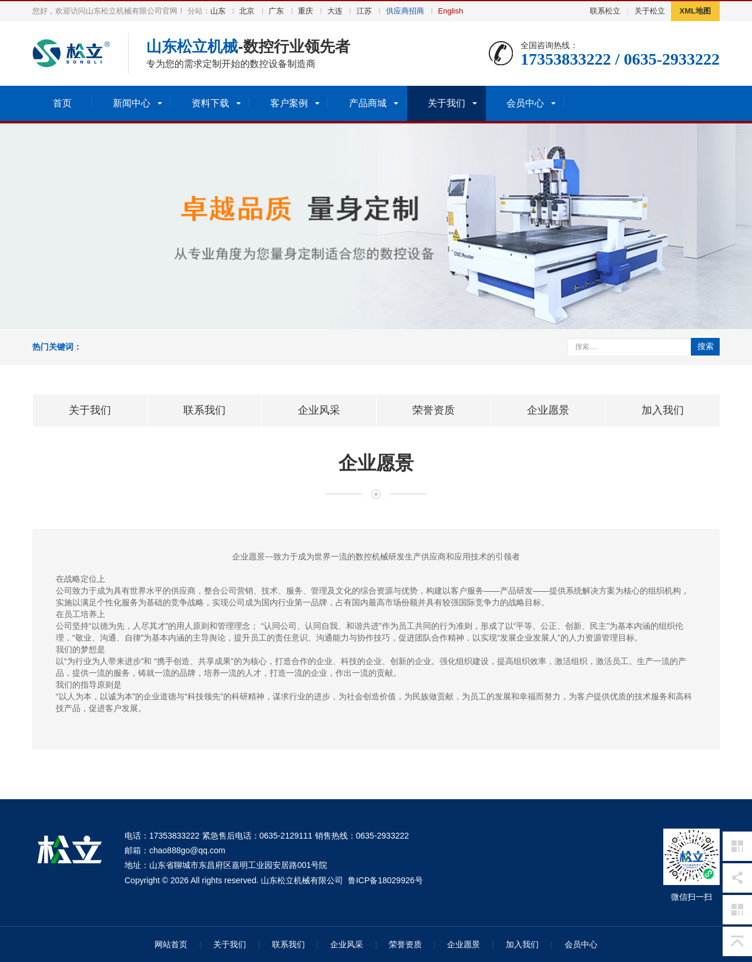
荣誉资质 (405, 944)
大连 (335, 10)
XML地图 (695, 10)
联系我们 (288, 944)
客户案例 (289, 103)
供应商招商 (405, 10)
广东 (276, 10)
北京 (246, 10)
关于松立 (649, 10)
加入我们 (522, 944)
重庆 (305, 10)
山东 (218, 10)
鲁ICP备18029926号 (385, 880)
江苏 (364, 10)
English (451, 10)
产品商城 (368, 103)
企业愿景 (463, 944)
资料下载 (210, 103)
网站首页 (171, 944)
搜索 (705, 346)
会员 (525, 103)
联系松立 (605, 10)
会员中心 (581, 944)
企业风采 (346, 944)
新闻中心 (131, 103)
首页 (62, 103)
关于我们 (446, 103)
